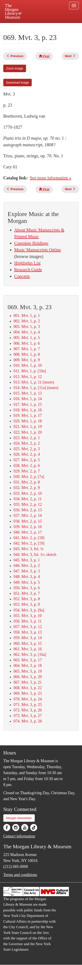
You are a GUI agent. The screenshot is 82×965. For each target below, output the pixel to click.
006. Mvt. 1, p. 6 (27, 343)
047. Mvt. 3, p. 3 (27, 571)
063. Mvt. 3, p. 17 (28, 660)
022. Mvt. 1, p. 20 (28, 432)
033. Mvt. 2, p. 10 (28, 493)
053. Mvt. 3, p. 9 (27, 604)
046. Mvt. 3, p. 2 (27, 565)
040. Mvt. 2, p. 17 (28, 532)
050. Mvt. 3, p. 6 (27, 588)
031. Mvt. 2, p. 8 (27, 482)
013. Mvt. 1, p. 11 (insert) (34, 382)
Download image (17, 82)
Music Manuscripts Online (37, 249)
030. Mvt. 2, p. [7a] (29, 476)
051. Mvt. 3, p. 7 (27, 593)
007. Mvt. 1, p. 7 (27, 349)
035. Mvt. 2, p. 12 (28, 504)
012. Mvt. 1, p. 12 (28, 376)
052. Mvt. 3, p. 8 (27, 599)
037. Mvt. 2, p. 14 (28, 515)
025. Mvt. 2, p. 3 (27, 449)
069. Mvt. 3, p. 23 (28, 693)
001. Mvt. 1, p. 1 (27, 315)
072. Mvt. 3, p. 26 (28, 710)
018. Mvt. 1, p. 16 (28, 410)
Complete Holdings (31, 243)
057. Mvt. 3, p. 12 (28, 627)
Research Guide (28, 269)
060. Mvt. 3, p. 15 (28, 643)
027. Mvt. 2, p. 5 (27, 460)
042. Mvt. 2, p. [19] (29, 543)
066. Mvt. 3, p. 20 (28, 677)
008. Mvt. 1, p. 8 (27, 354)
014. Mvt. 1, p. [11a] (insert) (36, 388)
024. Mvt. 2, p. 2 (27, 443)
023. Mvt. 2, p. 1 (27, 438)
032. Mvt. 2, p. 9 (27, 487)
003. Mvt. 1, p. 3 (27, 326)
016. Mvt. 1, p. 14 (28, 399)
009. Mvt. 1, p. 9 (27, 360)
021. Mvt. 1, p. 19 (28, 426)
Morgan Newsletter (19, 818)
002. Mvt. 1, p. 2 (27, 321)
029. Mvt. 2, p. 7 (27, 471)
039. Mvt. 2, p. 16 (28, 527)
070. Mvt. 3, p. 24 (28, 699)
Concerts (22, 276)
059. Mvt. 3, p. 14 (28, 638)
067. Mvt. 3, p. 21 (28, 682)
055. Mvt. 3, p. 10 (28, 615)
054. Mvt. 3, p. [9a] (29, 610)
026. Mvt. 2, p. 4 (27, 454)
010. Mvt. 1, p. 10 (28, 365)
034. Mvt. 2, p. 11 (28, 499)
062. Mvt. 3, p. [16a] (30, 654)
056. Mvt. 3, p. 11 (28, 621)
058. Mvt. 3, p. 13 (28, 632)
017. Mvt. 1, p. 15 (28, 404)
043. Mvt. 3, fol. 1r (29, 549)
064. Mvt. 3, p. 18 (28, 665)
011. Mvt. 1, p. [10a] (30, 371)
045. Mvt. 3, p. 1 (27, 560)
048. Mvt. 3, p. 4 (27, 576)
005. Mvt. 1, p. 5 (27, 337)
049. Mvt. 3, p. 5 (27, 582)
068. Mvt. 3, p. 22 (28, 688)
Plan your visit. (11, 26)
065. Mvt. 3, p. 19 (28, 671)
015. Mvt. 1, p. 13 (28, 393)
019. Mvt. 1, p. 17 (28, 415)
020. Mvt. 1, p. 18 (28, 421)
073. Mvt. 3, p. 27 (28, 715)
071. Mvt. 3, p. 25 (28, 704)
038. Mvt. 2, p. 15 (28, 521)
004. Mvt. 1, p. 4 (27, 332)
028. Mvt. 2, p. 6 (27, 465)
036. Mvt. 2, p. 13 (28, 510)
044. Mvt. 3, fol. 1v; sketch (35, 554)
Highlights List (27, 263)
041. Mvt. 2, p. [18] (29, 538)
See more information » (50, 177)
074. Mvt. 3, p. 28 (28, 721)
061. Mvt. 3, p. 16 (28, 649)
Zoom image (14, 68)
